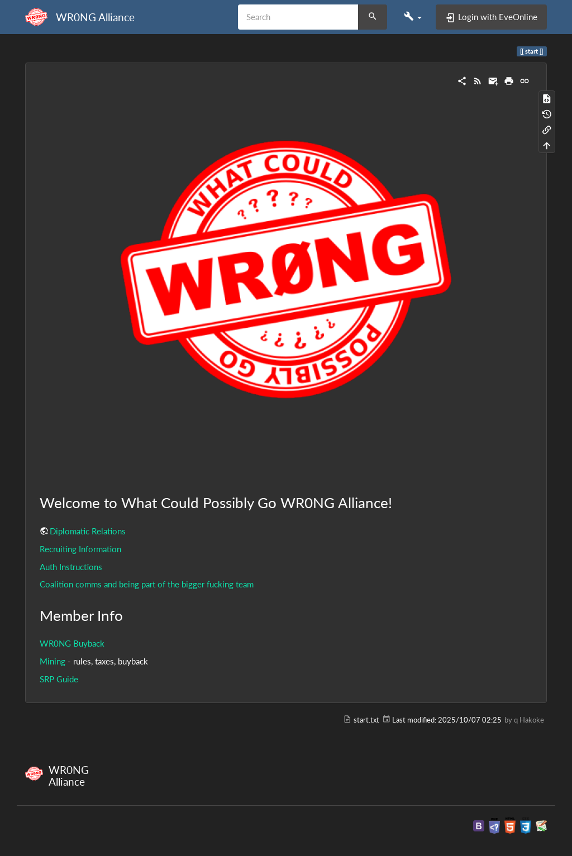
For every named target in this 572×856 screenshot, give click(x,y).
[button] (412, 17)
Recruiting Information (80, 549)
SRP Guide (59, 679)
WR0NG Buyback (72, 643)
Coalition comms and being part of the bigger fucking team (147, 584)
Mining (52, 661)
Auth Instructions (71, 567)
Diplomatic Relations (88, 531)
